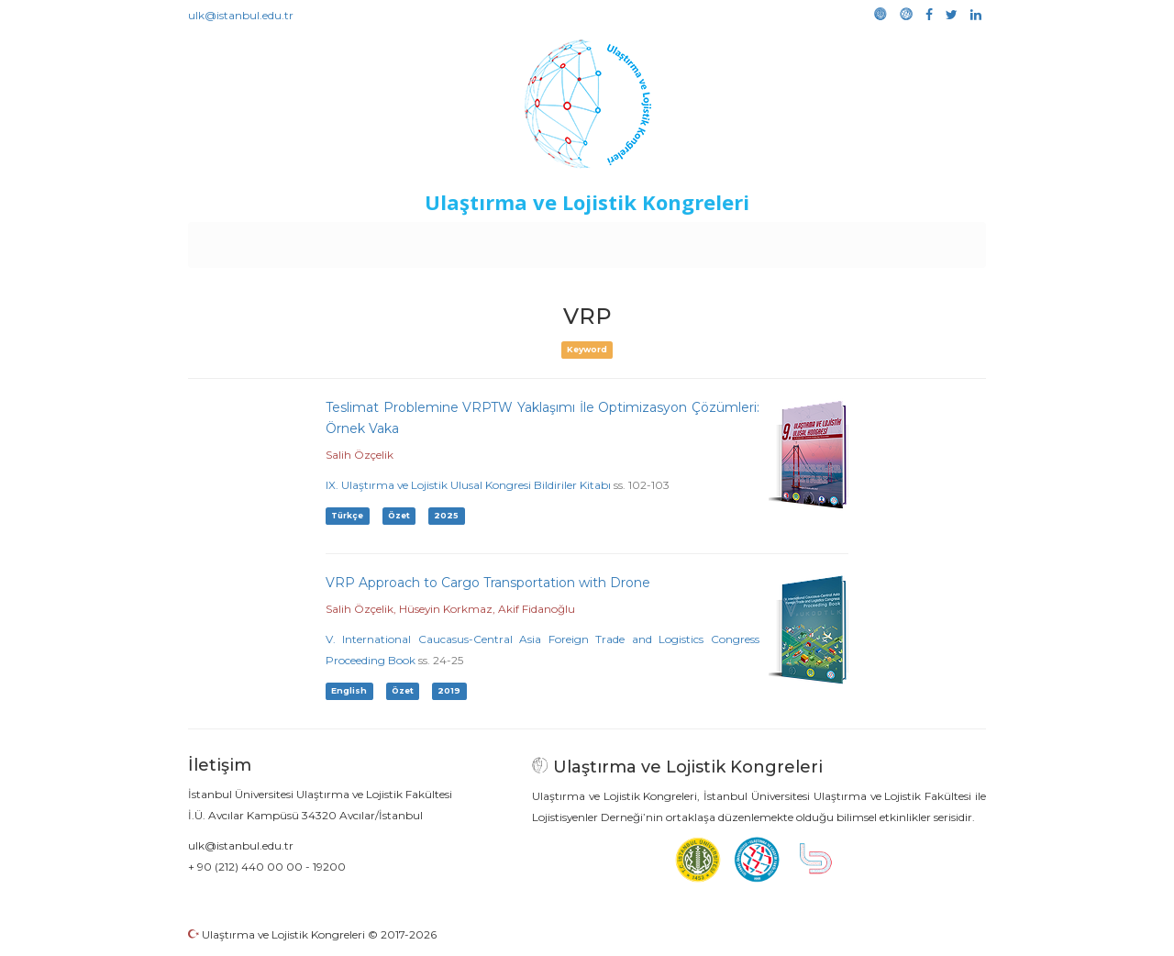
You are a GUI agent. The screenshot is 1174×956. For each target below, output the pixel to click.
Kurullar (331, 240)
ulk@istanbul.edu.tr (241, 15)
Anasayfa (265, 240)
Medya (916, 240)
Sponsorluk (713, 240)
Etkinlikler (559, 240)
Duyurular (634, 240)
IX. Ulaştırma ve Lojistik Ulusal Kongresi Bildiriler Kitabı (468, 485)
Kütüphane (797, 240)
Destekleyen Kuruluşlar (441, 240)
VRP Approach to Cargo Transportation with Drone (488, 582)
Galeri (863, 240)
